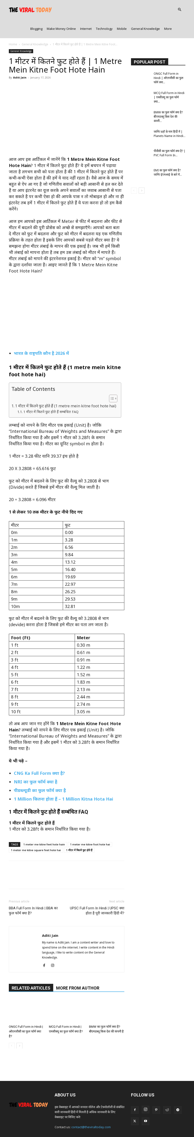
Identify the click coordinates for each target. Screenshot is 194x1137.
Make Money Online (61, 9)
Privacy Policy (99, 1124)
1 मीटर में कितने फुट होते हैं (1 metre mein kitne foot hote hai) (65, 386)
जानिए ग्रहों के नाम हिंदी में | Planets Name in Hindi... (169, 114)
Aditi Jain (19, 58)
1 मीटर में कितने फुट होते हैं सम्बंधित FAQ (51, 392)
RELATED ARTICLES (31, 968)
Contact (80, 1124)
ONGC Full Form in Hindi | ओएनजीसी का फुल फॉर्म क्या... (168, 58)
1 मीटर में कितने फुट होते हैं (79, 831)
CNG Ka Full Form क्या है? (39, 754)
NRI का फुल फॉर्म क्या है (35, 762)
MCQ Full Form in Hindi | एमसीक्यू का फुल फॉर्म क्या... (169, 78)
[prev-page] (12, 1026)
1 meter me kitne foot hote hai (90, 825)
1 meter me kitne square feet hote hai (36, 831)
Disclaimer (151, 1124)
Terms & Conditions (126, 1124)
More (168, 9)
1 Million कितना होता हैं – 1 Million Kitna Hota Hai (63, 780)
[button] (179, 10)
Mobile (122, 9)
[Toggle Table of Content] (110, 379)
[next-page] (19, 1026)
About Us (64, 1124)
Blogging (36, 9)
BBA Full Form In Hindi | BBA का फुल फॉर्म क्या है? (33, 891)
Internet (86, 9)
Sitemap (168, 1124)
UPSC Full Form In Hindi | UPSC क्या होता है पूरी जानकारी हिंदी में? (97, 891)
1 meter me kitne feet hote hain (44, 825)
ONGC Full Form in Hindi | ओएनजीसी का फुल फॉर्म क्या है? (26, 1012)
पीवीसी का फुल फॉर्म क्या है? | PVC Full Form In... (169, 134)
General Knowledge (145, 9)
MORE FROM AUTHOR (77, 968)
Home (13, 25)
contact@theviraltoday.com (91, 1108)
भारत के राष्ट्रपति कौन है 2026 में (41, 334)
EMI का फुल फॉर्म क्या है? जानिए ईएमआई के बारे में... (168, 153)
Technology (104, 9)
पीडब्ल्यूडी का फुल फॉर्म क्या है (40, 771)
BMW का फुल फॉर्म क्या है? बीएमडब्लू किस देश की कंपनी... (168, 97)
